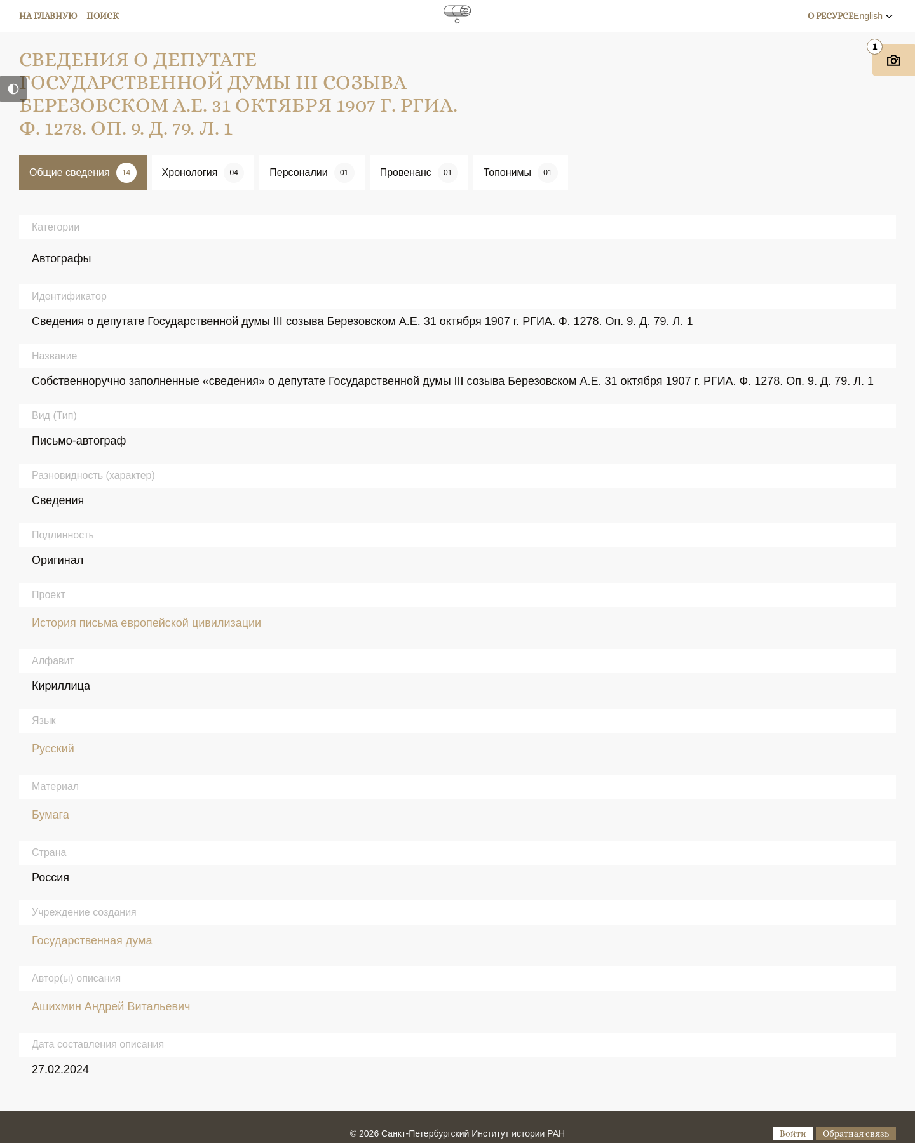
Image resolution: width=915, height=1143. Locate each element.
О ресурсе (830, 16)
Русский (53, 748)
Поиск (102, 16)
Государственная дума (92, 940)
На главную (48, 16)
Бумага (50, 814)
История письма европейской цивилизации (146, 623)
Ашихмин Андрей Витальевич (111, 1006)
